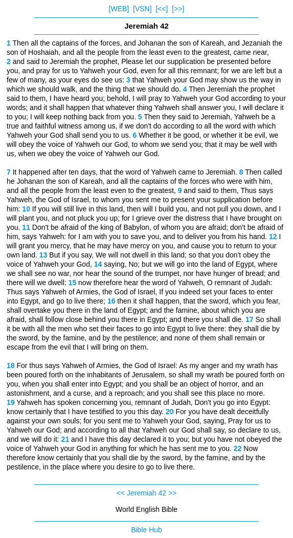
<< (121, 493)
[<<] (161, 9)
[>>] (178, 9)
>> (172, 493)
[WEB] (119, 9)
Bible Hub (146, 530)
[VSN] (142, 9)
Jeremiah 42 (146, 493)
